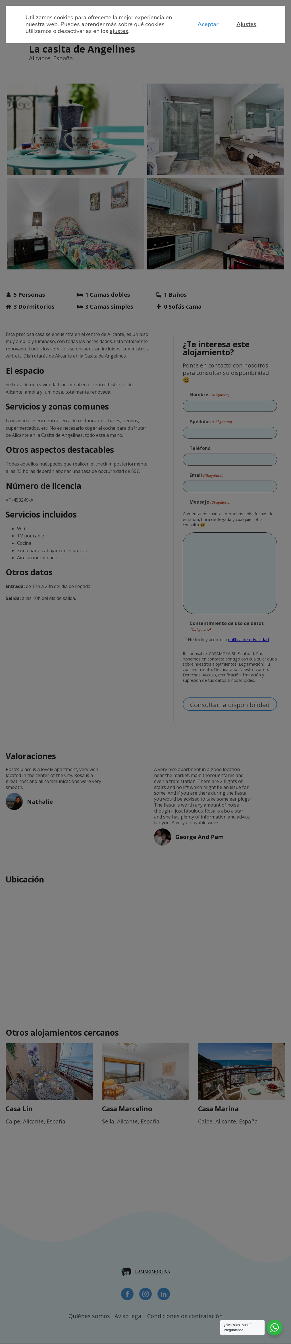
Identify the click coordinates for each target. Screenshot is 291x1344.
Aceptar (206, 24)
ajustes (119, 31)
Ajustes (246, 24)
